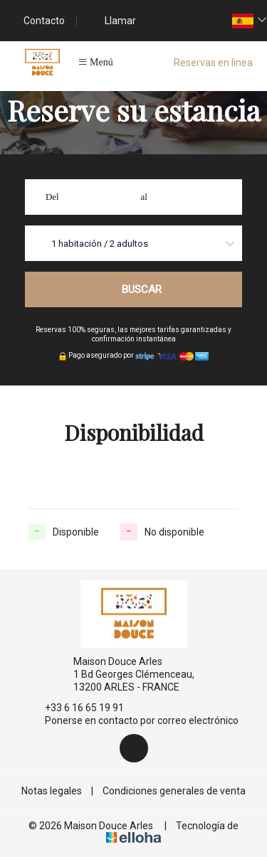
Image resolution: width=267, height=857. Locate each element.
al (144, 196)
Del (52, 196)
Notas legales (51, 791)
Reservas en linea (213, 62)
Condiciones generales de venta (174, 791)
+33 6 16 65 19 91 (76, 707)
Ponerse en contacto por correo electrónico (133, 720)
